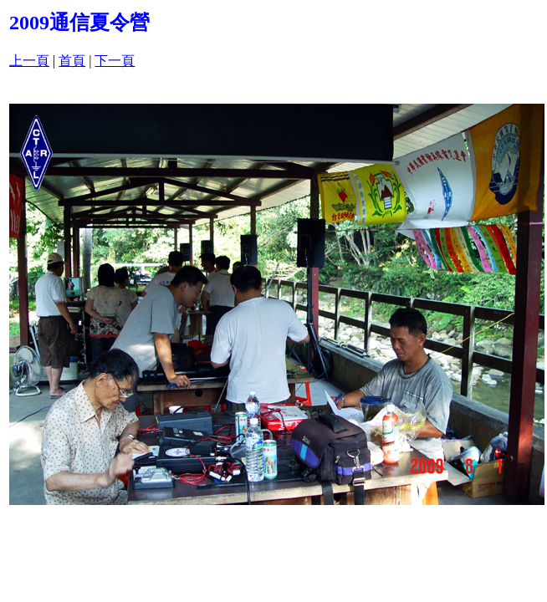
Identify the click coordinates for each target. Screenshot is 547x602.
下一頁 (115, 61)
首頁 (72, 61)
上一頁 (29, 61)
